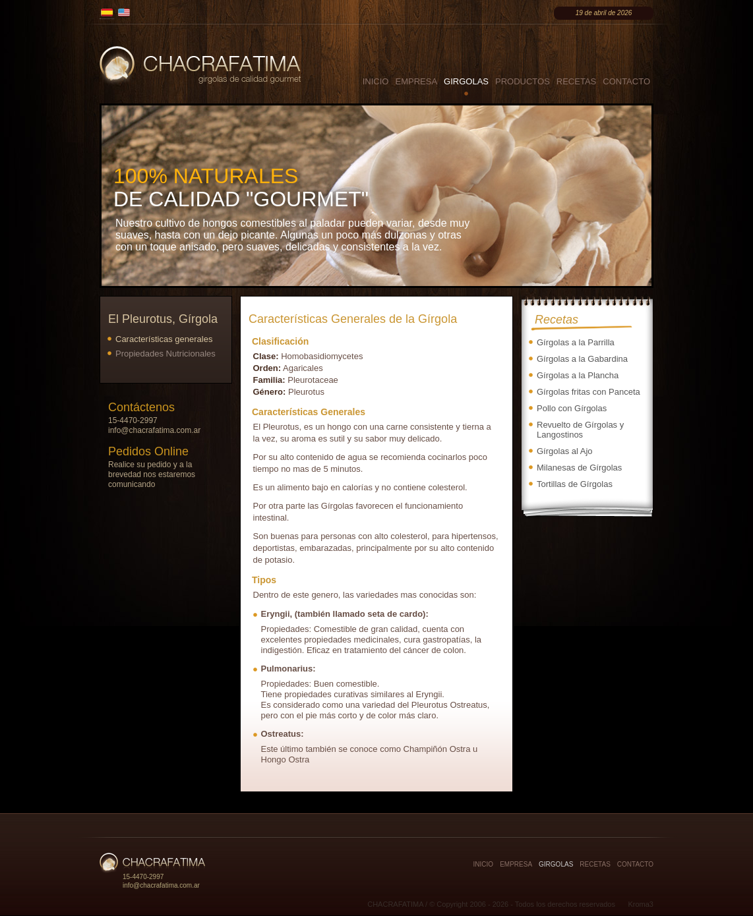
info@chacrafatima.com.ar (154, 430)
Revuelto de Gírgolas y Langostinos (580, 430)
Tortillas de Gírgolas (575, 484)
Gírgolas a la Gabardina (582, 359)
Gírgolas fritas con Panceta (588, 392)
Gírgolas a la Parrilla (576, 342)
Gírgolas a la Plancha (577, 375)
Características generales (163, 339)
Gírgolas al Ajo (565, 451)
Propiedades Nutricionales (165, 353)
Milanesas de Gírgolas (579, 467)
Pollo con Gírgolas (572, 408)
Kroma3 (640, 904)
